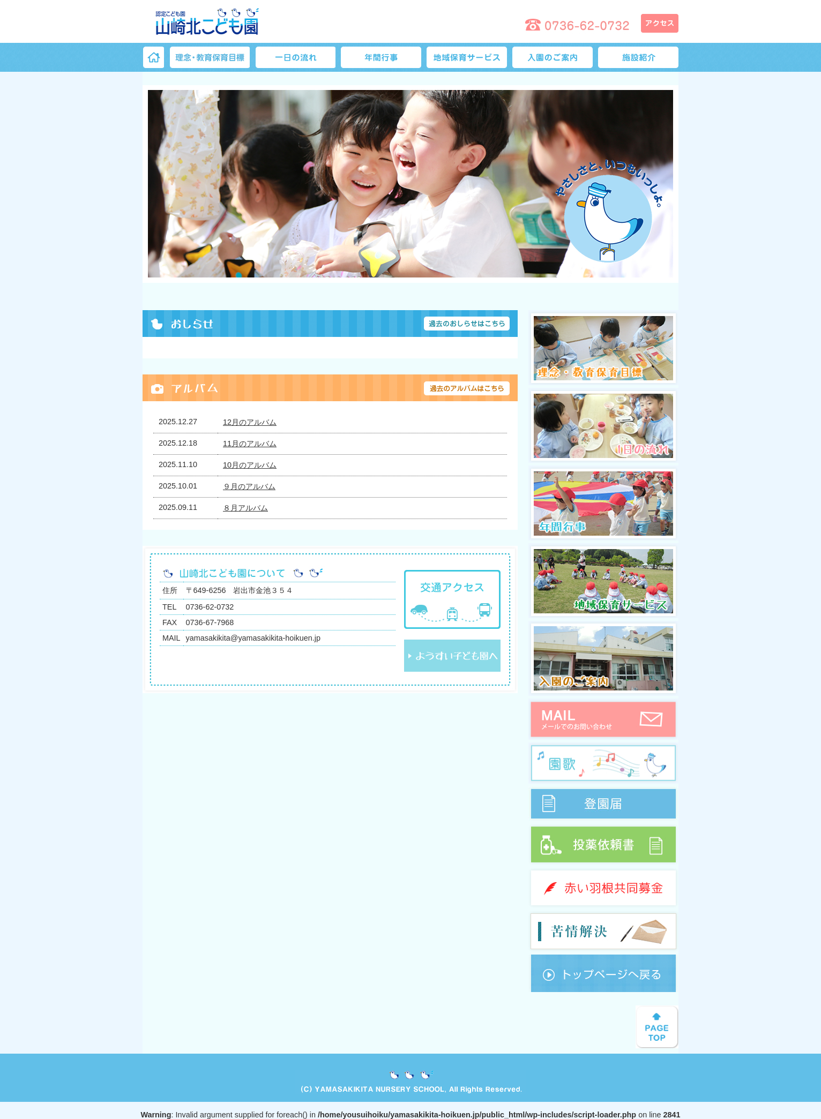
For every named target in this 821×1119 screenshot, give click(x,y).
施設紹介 (638, 57)
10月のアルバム (250, 465)
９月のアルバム (249, 486)
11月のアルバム (250, 443)
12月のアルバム (250, 422)
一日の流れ (295, 57)
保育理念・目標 (209, 57)
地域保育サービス (467, 57)
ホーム (153, 57)
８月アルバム (245, 508)
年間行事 (381, 57)
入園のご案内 (552, 57)
